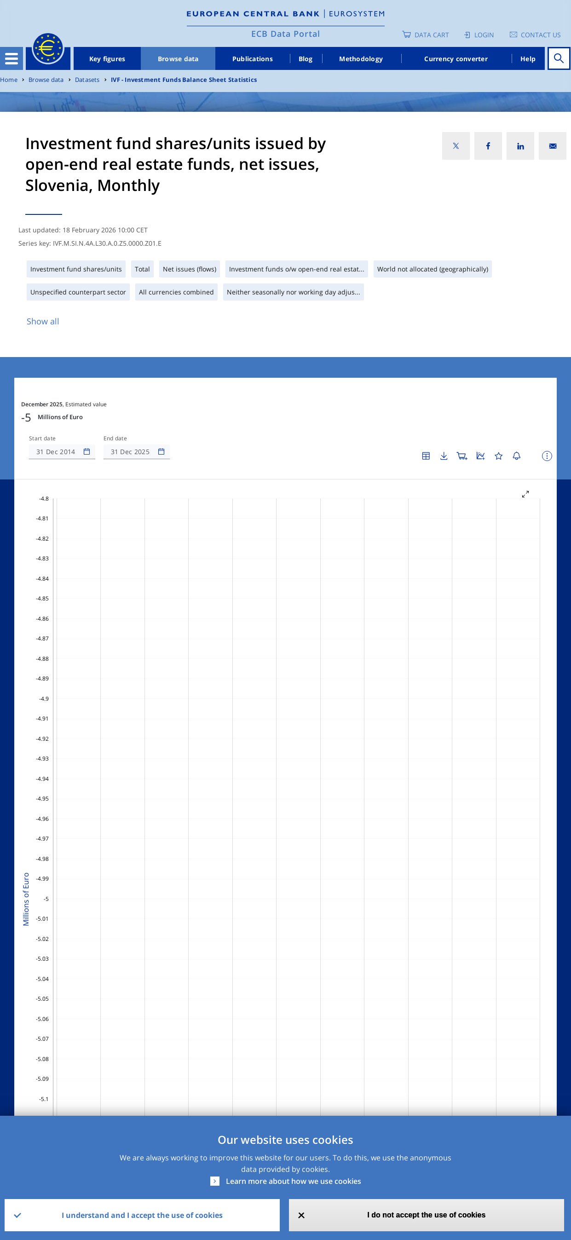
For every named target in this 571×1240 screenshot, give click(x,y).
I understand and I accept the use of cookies (142, 1215)
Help (528, 58)
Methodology (361, 58)
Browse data (178, 58)
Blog (306, 58)
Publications (252, 58)
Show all (43, 321)
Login (484, 34)
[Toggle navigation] (11, 58)
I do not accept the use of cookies (426, 1215)
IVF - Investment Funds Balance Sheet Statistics (184, 80)
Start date (42, 438)
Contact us (541, 34)
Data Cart (432, 34)
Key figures (107, 58)
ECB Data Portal (285, 33)
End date (115, 438)
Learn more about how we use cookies (293, 1181)
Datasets (87, 80)
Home (8, 80)
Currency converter (456, 58)
